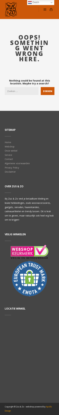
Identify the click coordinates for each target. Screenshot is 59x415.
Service (8, 154)
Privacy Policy (12, 167)
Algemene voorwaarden (17, 163)
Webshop (9, 146)
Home (8, 142)
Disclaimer (10, 171)
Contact (9, 159)
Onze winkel (11, 150)
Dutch (33, 2)
